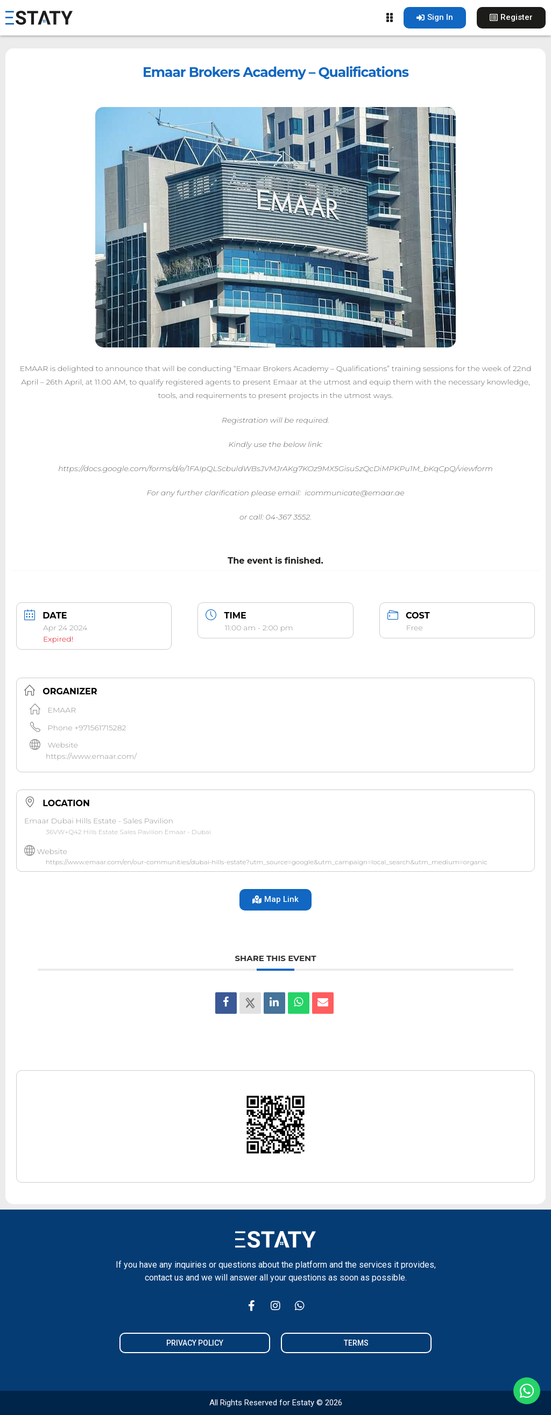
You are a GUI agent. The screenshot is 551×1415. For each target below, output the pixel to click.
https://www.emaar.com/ (91, 756)
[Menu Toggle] (389, 17)
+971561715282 (100, 728)
